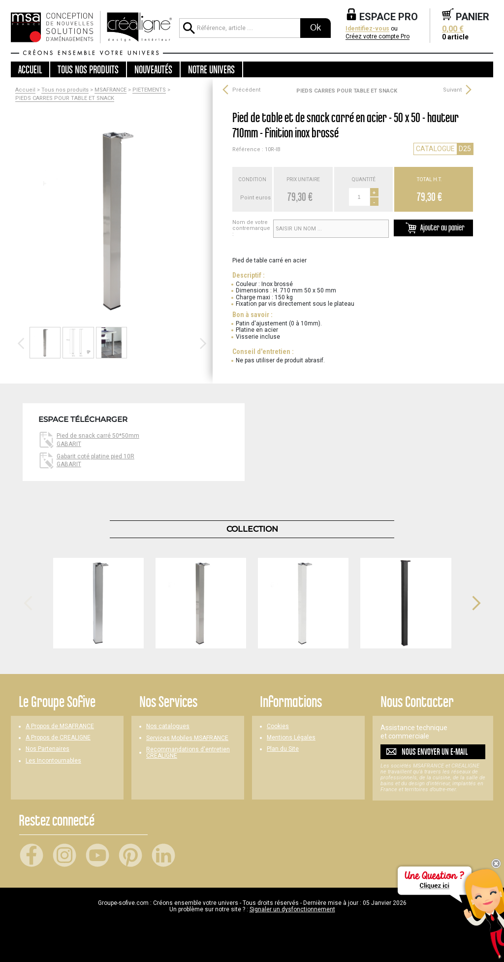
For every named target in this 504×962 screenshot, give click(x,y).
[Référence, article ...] (239, 28)
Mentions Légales (291, 738)
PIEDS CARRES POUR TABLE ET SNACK (64, 98)
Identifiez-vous (367, 29)
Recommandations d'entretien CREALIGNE (188, 752)
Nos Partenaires (47, 749)
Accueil (30, 69)
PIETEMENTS (149, 90)
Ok (315, 27)
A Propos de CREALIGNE (58, 738)
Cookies (278, 726)
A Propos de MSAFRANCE (60, 726)
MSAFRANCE (110, 90)
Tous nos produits (65, 90)
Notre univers (211, 69)
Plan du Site (283, 749)
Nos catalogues (167, 726)
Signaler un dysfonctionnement (292, 909)
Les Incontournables (53, 761)
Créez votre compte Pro (378, 36)
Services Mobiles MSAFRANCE (187, 738)
